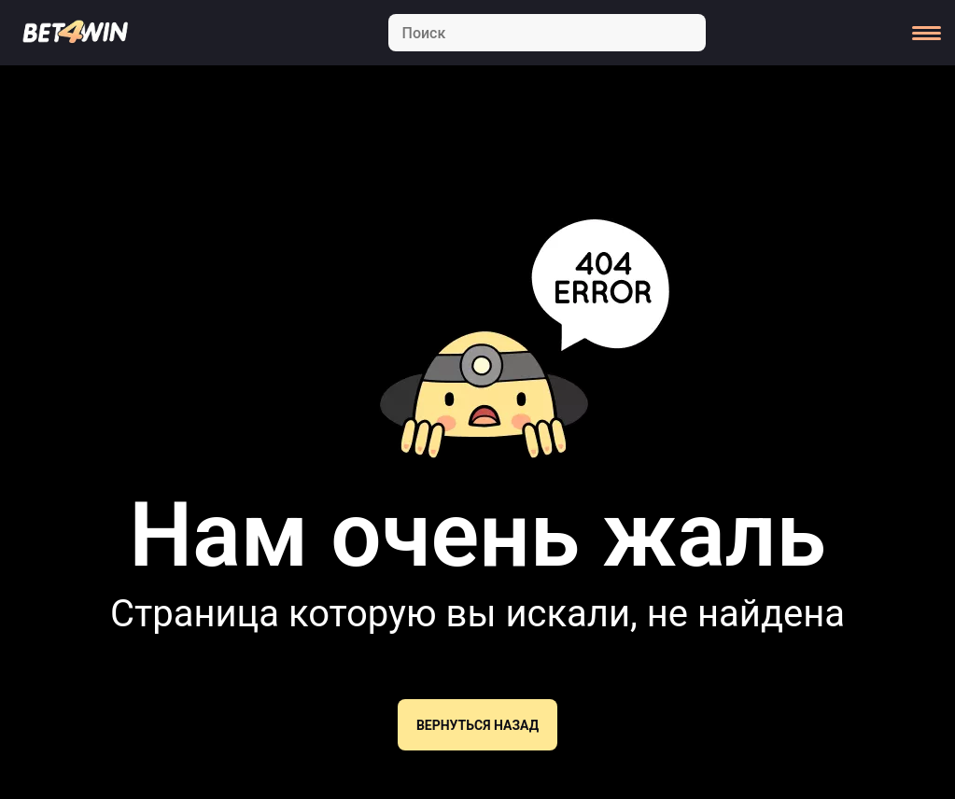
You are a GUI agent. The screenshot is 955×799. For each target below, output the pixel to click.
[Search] (547, 32)
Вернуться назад (477, 725)
